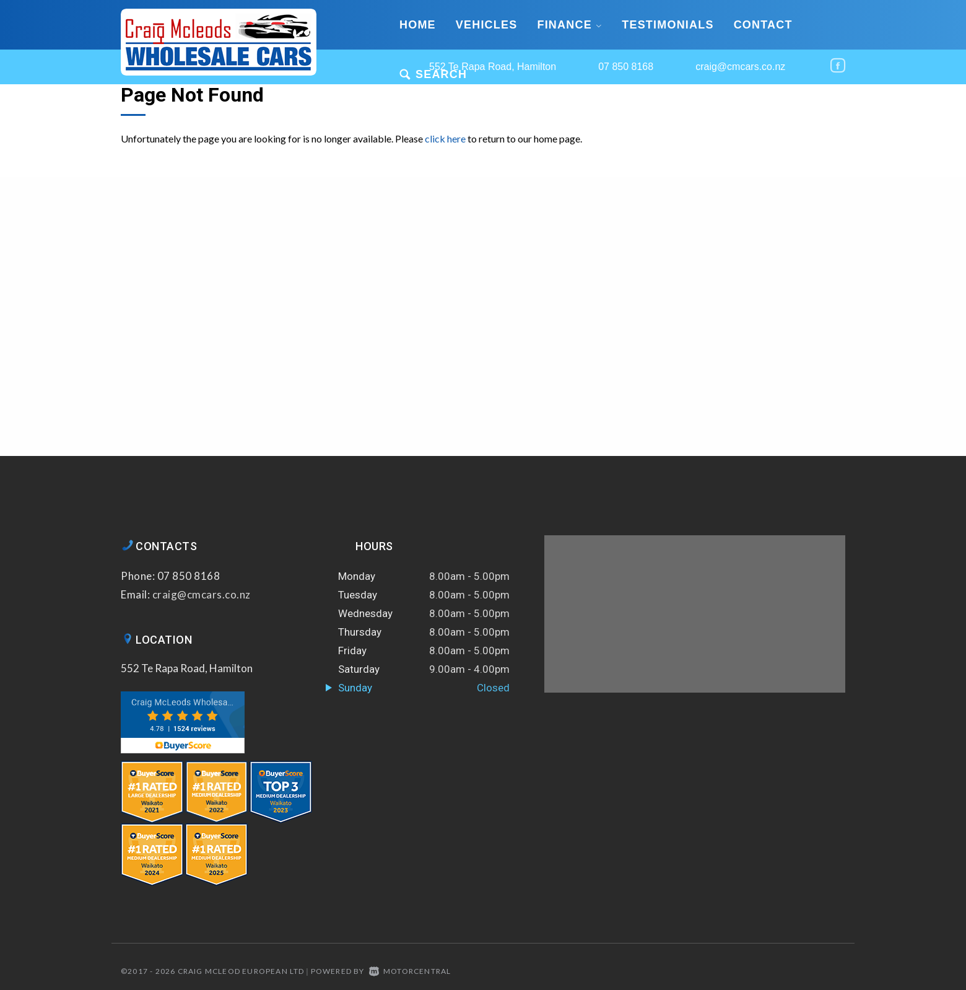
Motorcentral (410, 971)
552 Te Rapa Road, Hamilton (187, 668)
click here (445, 138)
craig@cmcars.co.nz (740, 66)
